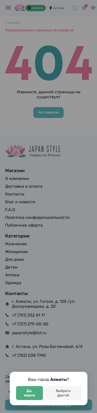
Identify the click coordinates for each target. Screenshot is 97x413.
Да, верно (29, 393)
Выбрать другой (63, 393)
